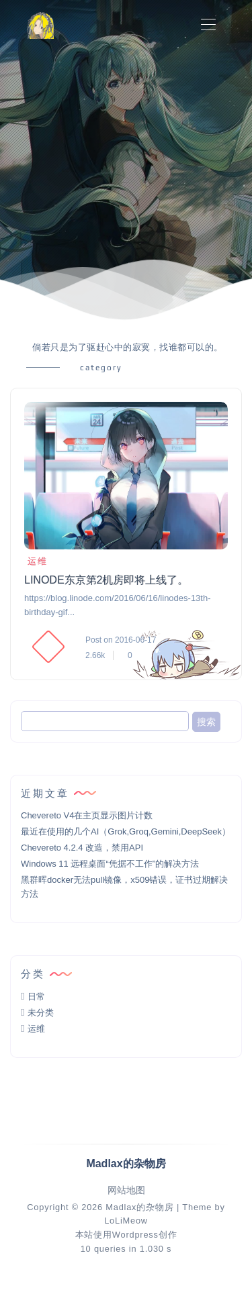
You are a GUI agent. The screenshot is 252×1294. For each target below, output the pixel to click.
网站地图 (126, 1190)
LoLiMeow (126, 1221)
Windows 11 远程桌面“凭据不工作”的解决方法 (110, 864)
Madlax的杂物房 (139, 1207)
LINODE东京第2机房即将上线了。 (106, 580)
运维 (36, 561)
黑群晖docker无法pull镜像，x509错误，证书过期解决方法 (124, 887)
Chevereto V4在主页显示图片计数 (87, 815)
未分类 (41, 1013)
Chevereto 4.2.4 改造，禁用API (82, 848)
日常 (36, 996)
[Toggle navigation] (208, 25)
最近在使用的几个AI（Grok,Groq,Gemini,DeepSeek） (125, 831)
